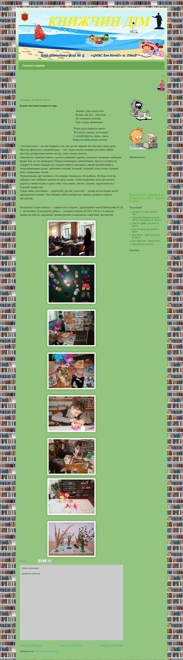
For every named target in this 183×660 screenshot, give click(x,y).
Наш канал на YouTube (142, 244)
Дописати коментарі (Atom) (46, 651)
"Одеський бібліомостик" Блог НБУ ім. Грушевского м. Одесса (146, 218)
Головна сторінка (33, 65)
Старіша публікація (111, 645)
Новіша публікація (31, 645)
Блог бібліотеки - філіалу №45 (146, 241)
